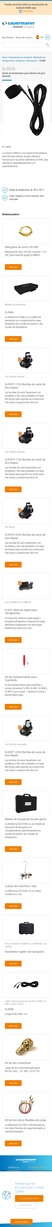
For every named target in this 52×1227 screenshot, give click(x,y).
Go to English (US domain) (29, 1198)
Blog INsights (8, 37)
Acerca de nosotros (24, 37)
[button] (26, 110)
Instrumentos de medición (20, 57)
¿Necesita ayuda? (21, 1221)
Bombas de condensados (13, 1169)
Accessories (32, 60)
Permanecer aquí (25, 1205)
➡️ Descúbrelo (26, 11)
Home (4, 57)
